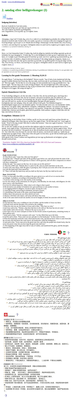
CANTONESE (66, 5)
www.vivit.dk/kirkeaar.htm (16, 2)
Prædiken (7, 18)
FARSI (54, 5)
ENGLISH (45, 5)
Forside (4, 2)
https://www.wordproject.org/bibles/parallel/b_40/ (18, 144)
